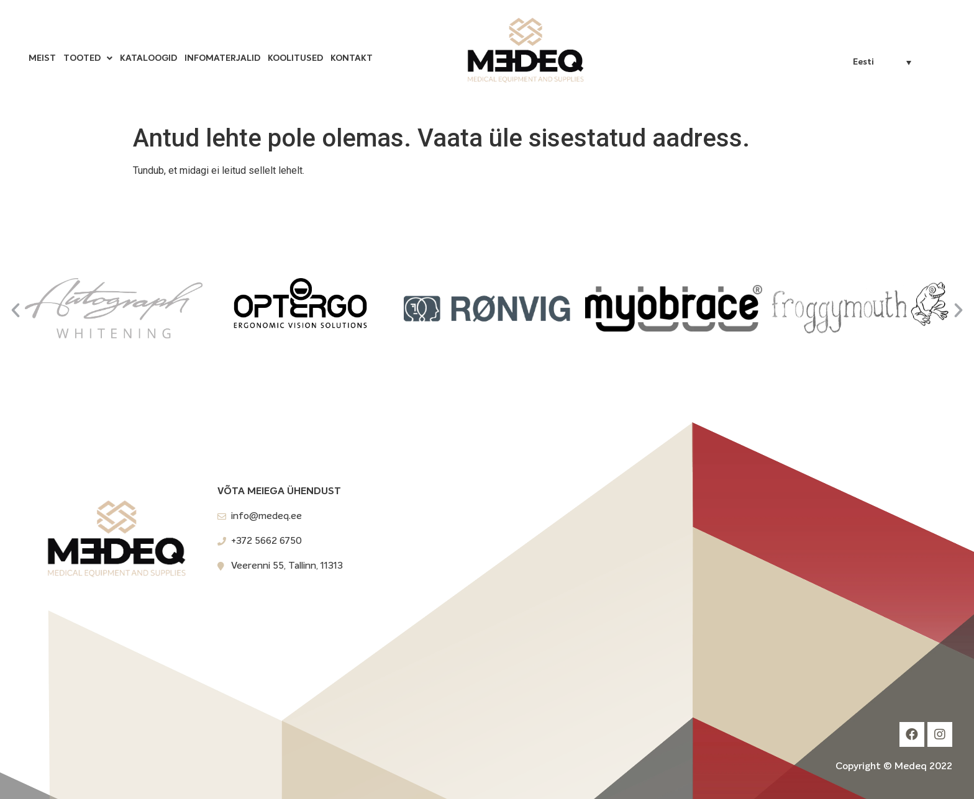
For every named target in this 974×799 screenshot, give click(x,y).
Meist (42, 58)
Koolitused (295, 58)
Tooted (87, 58)
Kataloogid (148, 58)
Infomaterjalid (222, 58)
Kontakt (351, 58)
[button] (15, 310)
